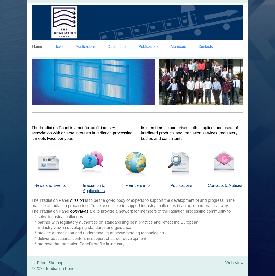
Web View (234, 263)
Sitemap (55, 263)
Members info (137, 185)
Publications (181, 185)
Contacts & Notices (225, 185)
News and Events (50, 185)
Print (39, 263)
